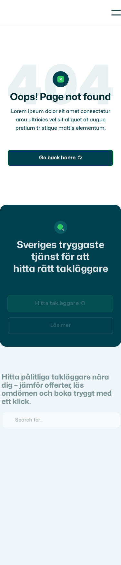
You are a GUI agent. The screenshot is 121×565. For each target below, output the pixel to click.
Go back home (60, 158)
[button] (116, 12)
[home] (27, 12)
